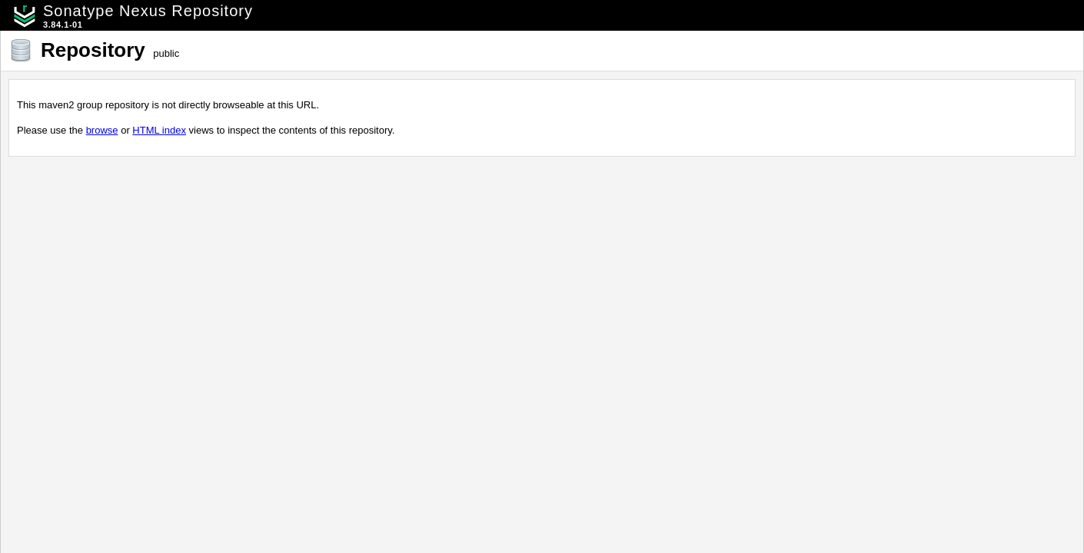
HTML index (159, 130)
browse (102, 130)
